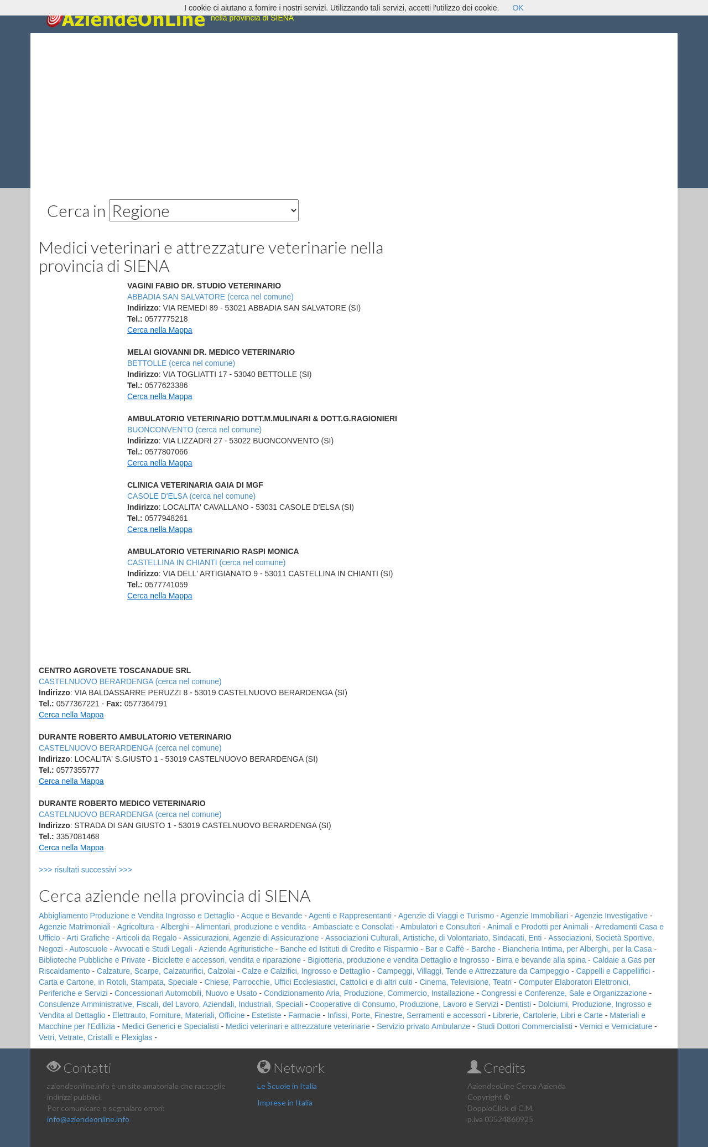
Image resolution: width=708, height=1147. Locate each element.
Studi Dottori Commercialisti (525, 1026)
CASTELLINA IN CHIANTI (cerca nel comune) (206, 562)
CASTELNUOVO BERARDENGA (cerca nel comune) (130, 681)
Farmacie (304, 1015)
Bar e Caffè (445, 948)
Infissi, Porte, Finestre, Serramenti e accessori (406, 1015)
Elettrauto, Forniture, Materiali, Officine (178, 1015)
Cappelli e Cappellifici (613, 971)
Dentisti (519, 1004)
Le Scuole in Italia (287, 1086)
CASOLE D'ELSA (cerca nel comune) (191, 496)
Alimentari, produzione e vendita (250, 926)
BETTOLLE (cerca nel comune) (181, 363)
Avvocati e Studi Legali (153, 948)
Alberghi (174, 926)
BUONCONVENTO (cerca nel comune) (194, 429)
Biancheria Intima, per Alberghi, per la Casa (577, 948)
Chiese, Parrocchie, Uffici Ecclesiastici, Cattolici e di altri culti (309, 982)
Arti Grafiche (88, 937)
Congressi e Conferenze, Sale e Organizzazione (564, 993)
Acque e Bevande (272, 915)
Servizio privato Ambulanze (423, 1026)
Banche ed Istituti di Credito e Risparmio (349, 948)
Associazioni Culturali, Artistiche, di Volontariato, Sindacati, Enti (433, 937)
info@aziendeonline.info (88, 1119)
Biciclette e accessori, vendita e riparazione (226, 959)
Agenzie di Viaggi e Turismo (446, 915)
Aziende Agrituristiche (236, 948)
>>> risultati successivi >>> (104, 869)
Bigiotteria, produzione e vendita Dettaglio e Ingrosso (398, 959)
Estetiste (267, 1015)
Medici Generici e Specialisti (170, 1026)
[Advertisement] (354, 110)
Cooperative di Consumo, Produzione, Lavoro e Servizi (404, 1004)
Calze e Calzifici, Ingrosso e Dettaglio (306, 971)
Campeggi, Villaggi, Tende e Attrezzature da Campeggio (473, 971)
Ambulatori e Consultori (440, 926)
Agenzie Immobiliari (534, 915)
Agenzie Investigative (611, 915)
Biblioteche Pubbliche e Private (92, 959)
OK (517, 7)
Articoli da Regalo (146, 937)
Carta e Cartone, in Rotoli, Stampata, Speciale (118, 982)
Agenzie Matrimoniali (75, 926)
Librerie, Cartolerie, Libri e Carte (548, 1015)
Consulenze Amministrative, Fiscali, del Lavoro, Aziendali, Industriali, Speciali (171, 1004)
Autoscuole (88, 948)
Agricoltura (135, 926)
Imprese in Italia (285, 1102)
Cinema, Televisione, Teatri (465, 982)
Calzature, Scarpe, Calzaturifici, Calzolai (166, 971)
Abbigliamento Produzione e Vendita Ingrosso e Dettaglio (137, 915)
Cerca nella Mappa (159, 330)
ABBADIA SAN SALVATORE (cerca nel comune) (210, 296)
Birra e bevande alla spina (541, 959)
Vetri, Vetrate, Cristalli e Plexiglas (95, 1037)
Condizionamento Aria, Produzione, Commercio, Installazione (369, 993)
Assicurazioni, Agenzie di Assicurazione (251, 937)
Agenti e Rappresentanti (350, 915)
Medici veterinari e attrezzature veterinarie (298, 1026)
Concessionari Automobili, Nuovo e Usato (185, 993)
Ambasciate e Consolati (353, 926)
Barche (483, 948)
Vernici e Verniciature (616, 1026)
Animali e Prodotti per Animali (538, 926)
